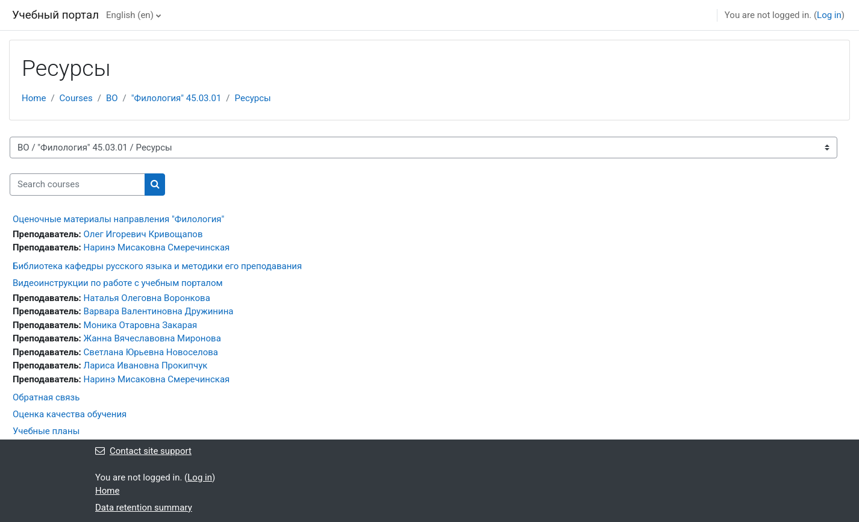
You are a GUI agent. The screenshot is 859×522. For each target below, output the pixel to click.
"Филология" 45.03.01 (176, 98)
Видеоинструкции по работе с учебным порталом (118, 283)
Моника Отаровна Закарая (141, 325)
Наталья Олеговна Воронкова (147, 298)
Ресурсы (253, 98)
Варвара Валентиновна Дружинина (159, 311)
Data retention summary (143, 507)
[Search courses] (77, 184)
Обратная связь (46, 397)
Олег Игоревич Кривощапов (143, 234)
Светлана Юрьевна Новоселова (151, 352)
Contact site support (143, 451)
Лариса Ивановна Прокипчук (146, 365)
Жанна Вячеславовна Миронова (152, 338)
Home (34, 98)
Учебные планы (46, 431)
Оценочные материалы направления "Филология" (118, 219)
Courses (76, 98)
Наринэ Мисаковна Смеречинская (157, 247)
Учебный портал (55, 15)
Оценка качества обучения (70, 414)
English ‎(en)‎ (130, 15)
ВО (112, 98)
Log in (829, 15)
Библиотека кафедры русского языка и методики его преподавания (157, 266)
